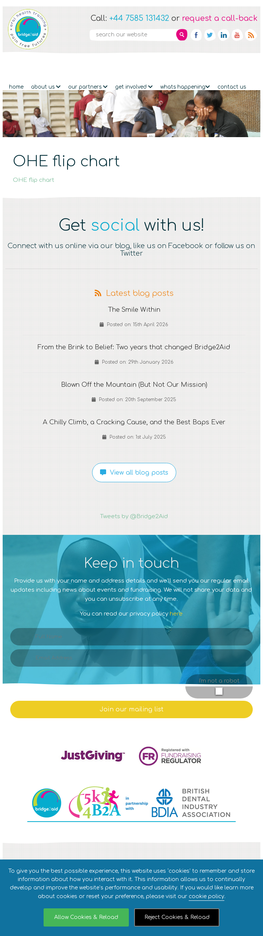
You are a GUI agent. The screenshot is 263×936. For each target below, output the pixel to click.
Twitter (210, 35)
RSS (251, 35)
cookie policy (206, 896)
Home (16, 65)
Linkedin (224, 35)
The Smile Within (134, 301)
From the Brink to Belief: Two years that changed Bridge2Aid (134, 338)
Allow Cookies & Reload (86, 917)
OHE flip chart (33, 171)
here (176, 605)
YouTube (237, 35)
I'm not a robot (219, 672)
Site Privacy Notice (137, 857)
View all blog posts (134, 464)
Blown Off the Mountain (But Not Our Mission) (134, 376)
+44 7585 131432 (139, 18)
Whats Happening (185, 65)
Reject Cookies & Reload (177, 917)
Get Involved (134, 65)
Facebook (196, 35)
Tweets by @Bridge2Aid (134, 508)
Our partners (88, 65)
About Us (46, 65)
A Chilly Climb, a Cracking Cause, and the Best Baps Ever (134, 413)
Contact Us (232, 65)
